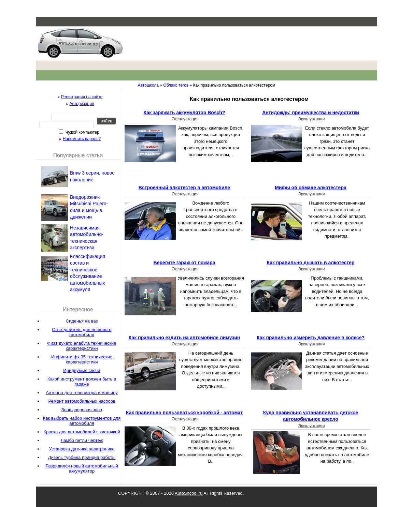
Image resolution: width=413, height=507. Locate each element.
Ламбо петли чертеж (82, 440)
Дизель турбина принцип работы (81, 457)
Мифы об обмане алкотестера (310, 187)
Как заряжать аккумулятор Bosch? (184, 112)
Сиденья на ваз (82, 321)
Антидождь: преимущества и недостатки (310, 112)
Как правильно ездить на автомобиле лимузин (184, 337)
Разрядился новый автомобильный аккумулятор (81, 468)
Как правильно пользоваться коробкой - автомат (184, 412)
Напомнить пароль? (82, 138)
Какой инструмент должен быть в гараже (81, 381)
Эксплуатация (185, 119)
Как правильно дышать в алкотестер (310, 262)
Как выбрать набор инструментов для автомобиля (82, 421)
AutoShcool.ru (189, 493)
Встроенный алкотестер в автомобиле (184, 187)
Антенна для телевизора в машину (82, 392)
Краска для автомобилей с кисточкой (81, 431)
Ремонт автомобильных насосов (81, 401)
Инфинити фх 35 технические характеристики (81, 359)
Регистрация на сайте (82, 96)
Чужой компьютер (81, 132)
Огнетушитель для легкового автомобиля (82, 332)
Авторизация (82, 103)
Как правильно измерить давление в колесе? (311, 337)
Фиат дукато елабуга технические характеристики (81, 346)
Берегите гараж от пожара (184, 262)
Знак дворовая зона (81, 409)
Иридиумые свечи (81, 370)
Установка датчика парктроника (82, 448)
